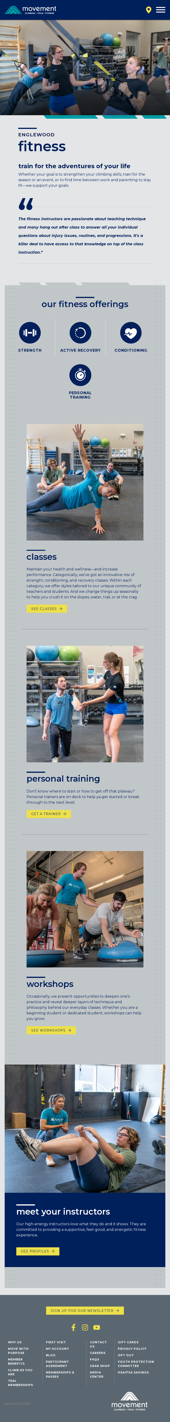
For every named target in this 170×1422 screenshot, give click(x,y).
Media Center (97, 1374)
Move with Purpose (18, 1351)
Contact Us (98, 1344)
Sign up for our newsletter (82, 1311)
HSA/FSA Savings (133, 1372)
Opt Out (126, 1355)
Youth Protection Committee (136, 1364)
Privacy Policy (132, 1348)
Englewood (36, 135)
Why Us (15, 1342)
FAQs (94, 1359)
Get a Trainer (46, 829)
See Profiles (35, 1259)
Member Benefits (16, 1361)
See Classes (44, 624)
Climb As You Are (20, 1372)
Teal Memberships (20, 1383)
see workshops (48, 1045)
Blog (51, 1355)
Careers (97, 1353)
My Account (57, 1348)
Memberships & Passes (60, 1374)
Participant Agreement (57, 1364)
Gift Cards (128, 1342)
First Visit (56, 1342)
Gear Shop (100, 1366)
